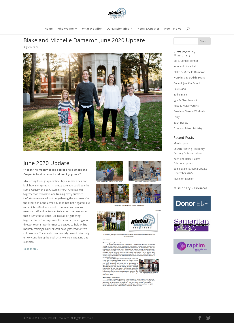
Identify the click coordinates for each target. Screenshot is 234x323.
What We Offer (92, 28)
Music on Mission (183, 178)
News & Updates (148, 28)
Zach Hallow (180, 122)
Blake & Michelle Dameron (189, 72)
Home (49, 28)
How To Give (172, 28)
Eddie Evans (180, 94)
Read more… (31, 249)
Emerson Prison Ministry (187, 128)
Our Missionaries (118, 28)
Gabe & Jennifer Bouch (187, 83)
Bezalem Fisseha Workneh (189, 111)
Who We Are (65, 28)
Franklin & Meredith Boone (189, 77)
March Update (181, 143)
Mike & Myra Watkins (186, 105)
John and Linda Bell (184, 66)
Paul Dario (179, 89)
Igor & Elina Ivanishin (185, 100)
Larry (176, 117)
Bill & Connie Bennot (185, 60)
